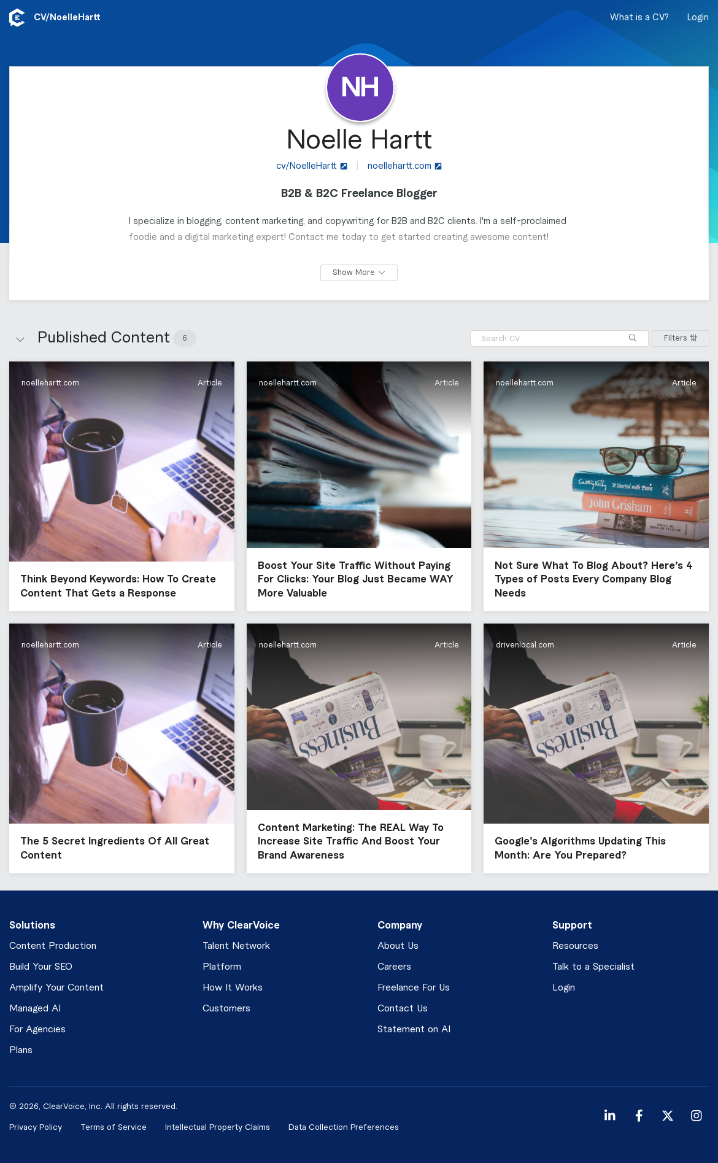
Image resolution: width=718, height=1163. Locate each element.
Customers (226, 1008)
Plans (21, 1050)
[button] (121, 486)
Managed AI (35, 1008)
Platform (222, 967)
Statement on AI (413, 1029)
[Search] (633, 338)
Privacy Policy (35, 1127)
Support (572, 925)
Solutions (32, 925)
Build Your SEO (40, 967)
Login (698, 18)
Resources (575, 946)
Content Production (52, 946)
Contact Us (402, 1008)
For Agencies (37, 1029)
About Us (398, 946)
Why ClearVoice (241, 925)
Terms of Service (113, 1127)
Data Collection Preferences (343, 1127)
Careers (394, 967)
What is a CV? (639, 18)
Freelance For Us (413, 987)
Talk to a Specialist (593, 967)
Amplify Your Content (56, 987)
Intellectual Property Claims (217, 1127)
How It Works (233, 987)
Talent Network (236, 946)
